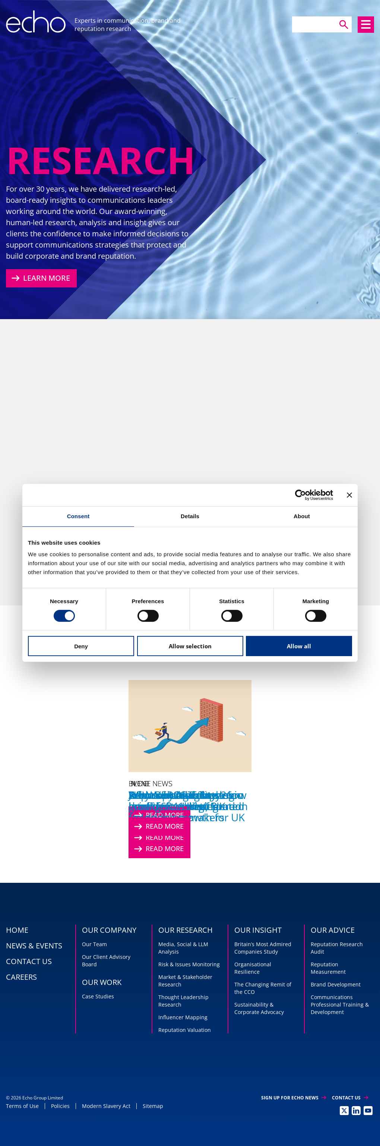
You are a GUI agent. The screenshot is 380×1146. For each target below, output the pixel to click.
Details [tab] (190, 516)
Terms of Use (22, 1105)
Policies (60, 1105)
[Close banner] (349, 495)
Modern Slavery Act (106, 1105)
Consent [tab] (78, 516)
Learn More (40, 278)
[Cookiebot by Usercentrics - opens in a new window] (300, 495)
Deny (81, 646)
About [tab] (302, 516)
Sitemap (153, 1105)
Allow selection (190, 646)
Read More (158, 849)
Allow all (299, 646)
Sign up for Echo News (293, 1098)
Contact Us (350, 1098)
